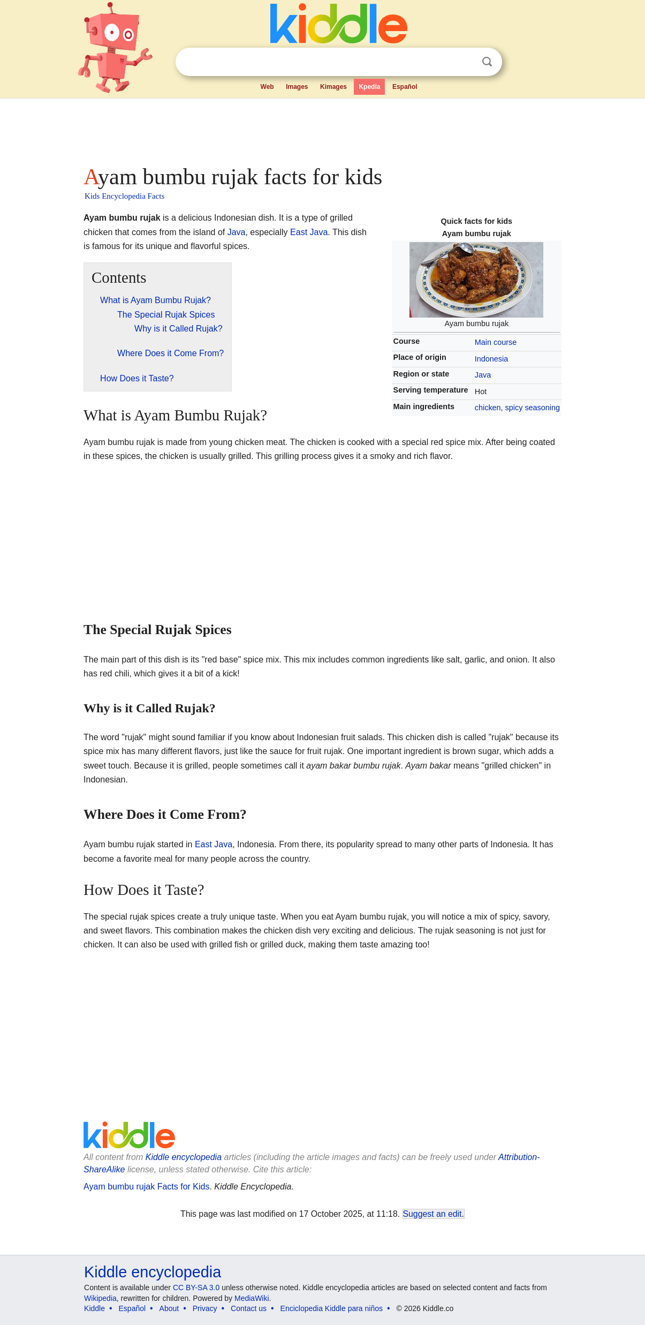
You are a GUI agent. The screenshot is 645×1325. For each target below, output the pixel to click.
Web (267, 87)
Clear (465, 62)
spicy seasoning (532, 407)
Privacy (205, 1308)
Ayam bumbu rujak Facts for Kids (146, 1186)
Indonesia (491, 359)
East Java (309, 232)
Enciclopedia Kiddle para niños (331, 1308)
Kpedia (369, 87)
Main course (496, 342)
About (169, 1308)
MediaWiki (251, 1298)
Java (483, 375)
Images (297, 87)
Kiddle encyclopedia (184, 1157)
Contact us (249, 1308)
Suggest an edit (432, 1213)
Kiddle (94, 1308)
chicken (488, 407)
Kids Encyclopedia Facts (124, 196)
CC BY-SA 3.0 (196, 1287)
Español (405, 87)
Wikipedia (100, 1298)
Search (487, 62)
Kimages (333, 87)
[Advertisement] (322, 128)
